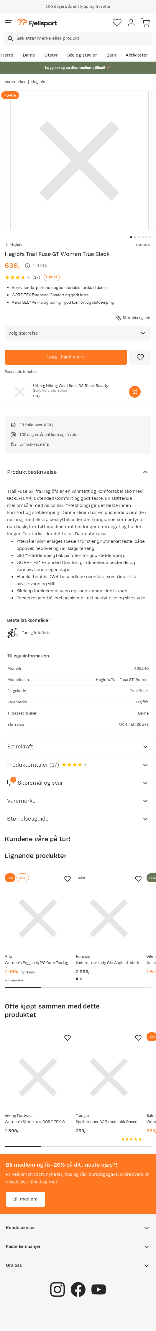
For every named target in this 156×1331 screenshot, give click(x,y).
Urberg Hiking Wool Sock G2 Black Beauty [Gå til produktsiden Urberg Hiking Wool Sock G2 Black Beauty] (70, 385)
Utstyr (51, 55)
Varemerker (15, 82)
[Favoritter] (117, 22)
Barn (111, 55)
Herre (7, 55)
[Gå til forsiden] (37, 23)
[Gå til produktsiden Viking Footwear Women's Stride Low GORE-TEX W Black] (38, 1077)
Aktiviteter (137, 55)
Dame (29, 55)
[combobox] (78, 38)
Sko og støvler (82, 55)
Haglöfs (38, 82)
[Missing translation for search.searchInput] (10, 38)
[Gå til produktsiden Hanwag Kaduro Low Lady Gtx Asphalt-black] (109, 918)
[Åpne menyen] (8, 22)
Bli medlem (25, 1199)
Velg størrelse (54, 390)
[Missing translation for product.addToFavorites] (140, 357)
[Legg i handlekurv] (66, 357)
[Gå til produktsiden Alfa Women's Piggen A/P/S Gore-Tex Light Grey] (38, 918)
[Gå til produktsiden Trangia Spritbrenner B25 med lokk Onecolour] (109, 1077)
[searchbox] (84, 38)
